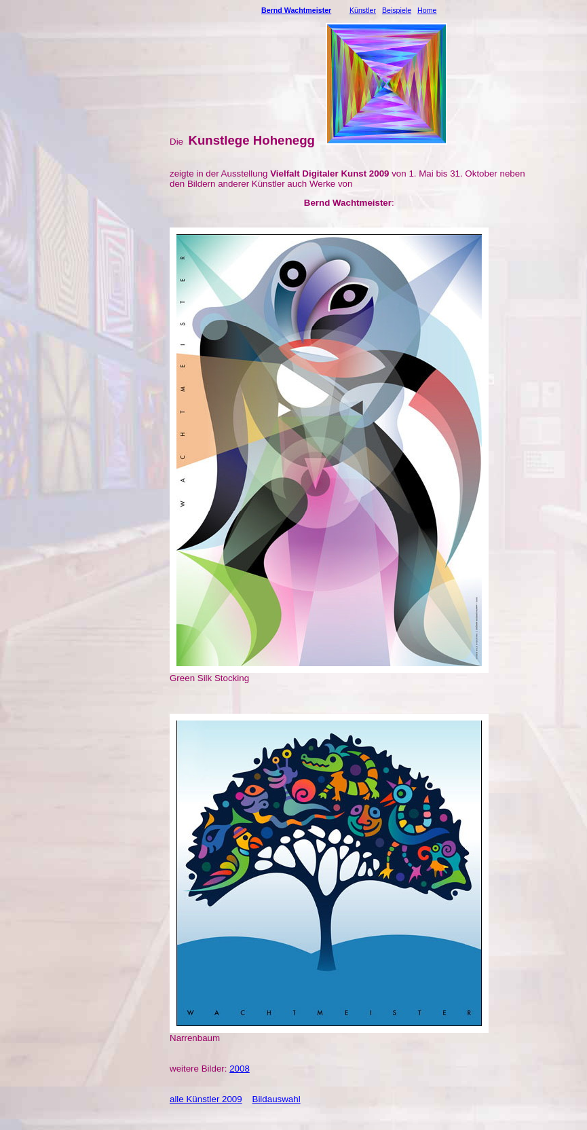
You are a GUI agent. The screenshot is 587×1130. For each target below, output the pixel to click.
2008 (239, 1068)
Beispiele (396, 10)
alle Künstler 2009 (206, 1099)
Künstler (362, 10)
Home (426, 10)
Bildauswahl (276, 1099)
